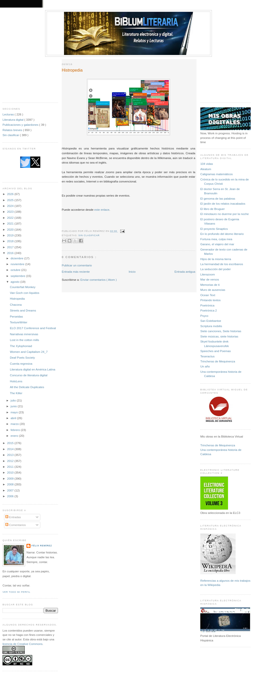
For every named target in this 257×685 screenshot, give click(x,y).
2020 (10, 229)
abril (14, 418)
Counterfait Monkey (22, 287)
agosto (15, 281)
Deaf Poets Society (22, 357)
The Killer (16, 393)
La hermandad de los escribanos (221, 264)
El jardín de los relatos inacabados (222, 203)
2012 (10, 460)
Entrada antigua (184, 271)
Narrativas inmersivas (24, 334)
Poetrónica (207, 305)
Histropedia (17, 298)
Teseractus (207, 356)
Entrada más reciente (76, 271)
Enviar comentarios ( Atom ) (98, 279)
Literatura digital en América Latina (32, 369)
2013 (10, 454)
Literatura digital (13, 119)
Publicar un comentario (77, 265)
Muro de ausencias (212, 289)
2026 (10, 194)
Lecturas (9, 114)
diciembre (17, 258)
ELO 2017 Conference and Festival (33, 328)
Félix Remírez (41, 545)
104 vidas (206, 163)
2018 (10, 241)
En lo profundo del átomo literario (222, 233)
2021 (10, 223)
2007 (10, 490)
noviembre (18, 264)
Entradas (13, 517)
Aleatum (205, 169)
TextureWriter (18, 322)
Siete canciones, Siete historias (220, 331)
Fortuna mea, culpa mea (216, 239)
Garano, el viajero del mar (217, 244)
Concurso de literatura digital (28, 375)
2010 (10, 472)
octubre (16, 269)
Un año (205, 366)
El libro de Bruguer (212, 208)
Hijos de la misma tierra (215, 259)
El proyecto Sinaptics (214, 228)
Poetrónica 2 (208, 310)
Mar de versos (209, 279)
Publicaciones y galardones (21, 124)
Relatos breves (13, 130)
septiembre (18, 275)
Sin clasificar (11, 135)
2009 (10, 478)
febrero (16, 429)
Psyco (204, 315)
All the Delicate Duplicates (27, 387)
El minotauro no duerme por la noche (224, 213)
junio (14, 406)
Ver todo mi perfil (16, 592)
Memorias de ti (210, 284)
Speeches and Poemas (215, 351)
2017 (10, 247)
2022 (10, 217)
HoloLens (16, 381)
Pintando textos (210, 300)
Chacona (16, 304)
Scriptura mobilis (211, 326)
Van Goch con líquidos (24, 292)
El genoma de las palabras (217, 198)
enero (15, 435)
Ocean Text (207, 295)
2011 (10, 466)
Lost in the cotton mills (24, 339)
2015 (10, 443)
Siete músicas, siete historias (219, 336)
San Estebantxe (210, 320)
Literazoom (207, 274)
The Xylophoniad (21, 346)
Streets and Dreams (23, 310)
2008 (10, 484)
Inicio (132, 271)
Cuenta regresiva (21, 363)
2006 (10, 496)
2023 (10, 211)
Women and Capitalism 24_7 (29, 351)
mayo (15, 412)
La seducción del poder (215, 269)
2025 (10, 200)
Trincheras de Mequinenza (217, 361)
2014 (10, 449)
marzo (15, 423)
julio (14, 400)
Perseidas (16, 316)
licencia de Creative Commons (23, 643)
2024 (10, 205)
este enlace (101, 209)
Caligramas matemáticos (216, 174)
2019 (10, 235)
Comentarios (15, 524)
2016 (10, 253)
